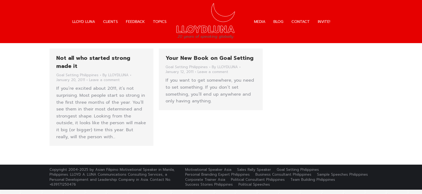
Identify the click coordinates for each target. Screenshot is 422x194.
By (116, 75)
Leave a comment (104, 80)
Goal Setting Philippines (77, 75)
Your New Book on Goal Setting (210, 58)
